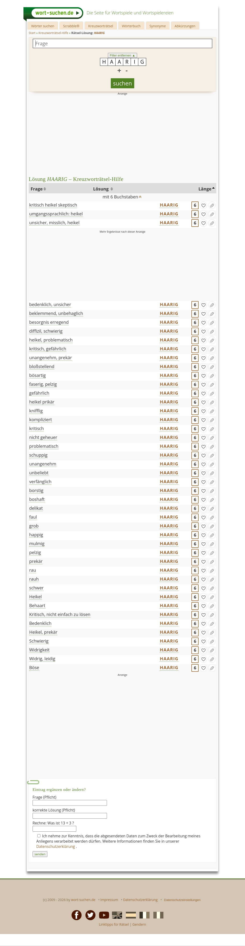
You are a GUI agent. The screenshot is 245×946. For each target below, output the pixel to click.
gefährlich (39, 393)
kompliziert (40, 419)
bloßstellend (41, 366)
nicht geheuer (43, 437)
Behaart (37, 605)
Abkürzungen (185, 26)
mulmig (37, 543)
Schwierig (39, 641)
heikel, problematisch (51, 340)
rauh (34, 579)
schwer (36, 588)
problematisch (43, 446)
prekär (36, 561)
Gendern (139, 924)
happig (36, 534)
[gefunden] (203, 205)
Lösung (101, 189)
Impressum (109, 899)
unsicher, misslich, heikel (54, 222)
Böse (34, 667)
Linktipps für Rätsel (114, 924)
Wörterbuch (131, 26)
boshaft (37, 499)
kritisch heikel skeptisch (53, 205)
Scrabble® (71, 26)
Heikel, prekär (43, 632)
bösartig (37, 375)
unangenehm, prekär (50, 357)
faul (33, 517)
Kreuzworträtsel (100, 26)
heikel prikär (41, 402)
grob (34, 526)
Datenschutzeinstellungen (182, 900)
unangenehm (42, 464)
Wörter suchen (42, 26)
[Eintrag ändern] (212, 205)
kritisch (36, 428)
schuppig (38, 455)
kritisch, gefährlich (47, 349)
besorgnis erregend (49, 322)
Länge (205, 189)
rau (32, 570)
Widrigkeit (39, 650)
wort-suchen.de (83, 899)
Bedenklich (40, 623)
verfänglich (40, 481)
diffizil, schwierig (45, 331)
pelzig (35, 552)
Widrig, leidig (42, 658)
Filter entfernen (122, 55)
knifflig (36, 411)
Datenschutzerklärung (56, 846)
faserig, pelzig (43, 384)
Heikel (35, 596)
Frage (37, 189)
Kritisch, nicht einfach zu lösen (59, 614)
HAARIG (169, 205)
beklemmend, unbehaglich (56, 313)
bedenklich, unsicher (50, 304)
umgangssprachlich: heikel (56, 214)
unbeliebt (39, 473)
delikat (36, 508)
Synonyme (158, 26)
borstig (36, 490)
